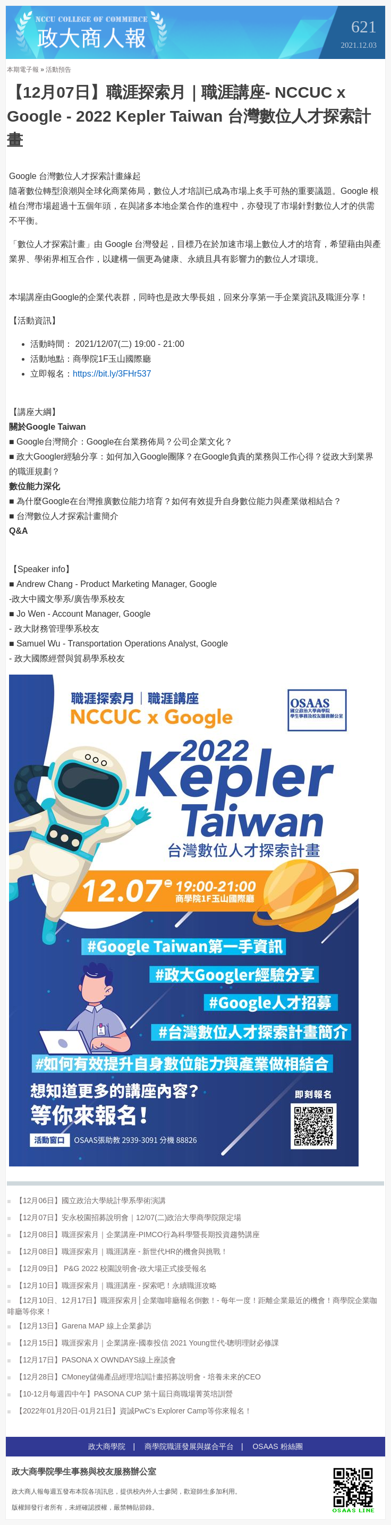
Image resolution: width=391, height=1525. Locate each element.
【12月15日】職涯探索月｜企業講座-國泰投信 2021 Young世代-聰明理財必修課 (143, 1343)
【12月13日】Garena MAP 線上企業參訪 (79, 1326)
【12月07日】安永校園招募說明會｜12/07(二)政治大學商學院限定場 (124, 1217)
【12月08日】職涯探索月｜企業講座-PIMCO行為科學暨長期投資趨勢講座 (133, 1234)
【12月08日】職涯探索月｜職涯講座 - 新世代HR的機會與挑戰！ (117, 1251)
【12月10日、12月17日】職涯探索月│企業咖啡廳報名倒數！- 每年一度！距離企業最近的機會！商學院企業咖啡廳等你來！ (192, 1306)
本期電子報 (23, 69)
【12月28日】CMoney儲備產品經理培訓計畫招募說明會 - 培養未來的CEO (134, 1377)
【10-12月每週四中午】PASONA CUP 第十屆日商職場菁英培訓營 (120, 1394)
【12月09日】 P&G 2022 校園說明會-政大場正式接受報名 (107, 1268)
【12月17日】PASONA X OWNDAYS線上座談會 (91, 1360)
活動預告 (58, 69)
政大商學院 (106, 1446)
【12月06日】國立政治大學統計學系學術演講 (86, 1200)
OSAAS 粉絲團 (277, 1446)
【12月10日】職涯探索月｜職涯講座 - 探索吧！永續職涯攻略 (112, 1285)
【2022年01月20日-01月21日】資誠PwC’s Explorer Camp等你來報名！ (129, 1411)
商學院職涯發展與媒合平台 (189, 1446)
